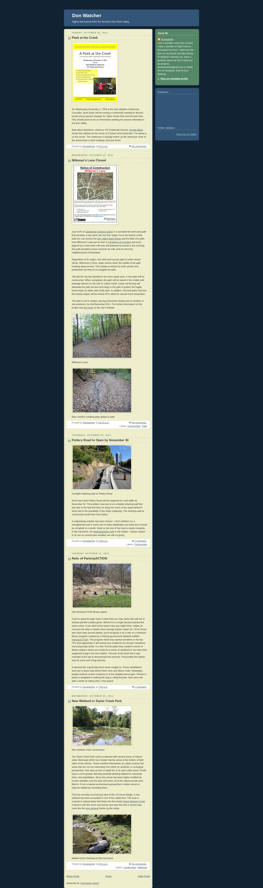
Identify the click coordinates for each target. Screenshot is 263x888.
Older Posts (144, 876)
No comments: (139, 146)
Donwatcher (167, 39)
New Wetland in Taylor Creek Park (97, 701)
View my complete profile (174, 78)
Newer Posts (72, 876)
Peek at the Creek (85, 37)
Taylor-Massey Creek (134, 801)
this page (88, 307)
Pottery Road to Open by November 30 (100, 440)
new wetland (92, 808)
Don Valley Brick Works (109, 238)
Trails (144, 426)
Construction (133, 426)
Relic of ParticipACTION (89, 558)
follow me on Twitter (186, 134)
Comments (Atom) (89, 883)
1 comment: (141, 541)
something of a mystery (120, 242)
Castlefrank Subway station (99, 232)
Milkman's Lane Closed (89, 160)
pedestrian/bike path (103, 531)
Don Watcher (86, 15)
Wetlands (142, 867)
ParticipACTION (80, 639)
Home (109, 876)
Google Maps (136, 130)
